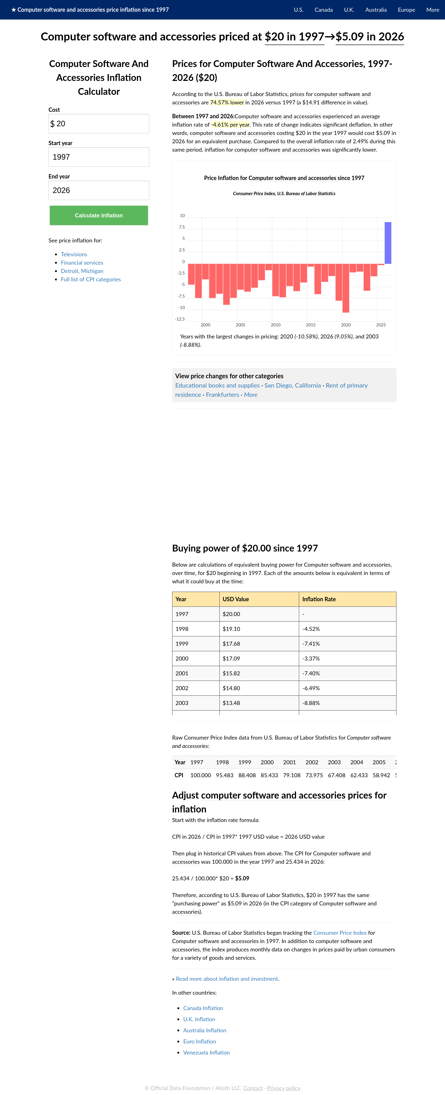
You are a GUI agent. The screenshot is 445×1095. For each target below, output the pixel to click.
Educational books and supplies (217, 385)
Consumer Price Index (340, 932)
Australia (376, 9)
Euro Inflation (199, 1041)
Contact (253, 1088)
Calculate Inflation (99, 215)
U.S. (298, 9)
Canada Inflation (203, 1008)
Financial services (82, 262)
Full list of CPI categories (91, 279)
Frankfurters (222, 394)
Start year (60, 143)
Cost (54, 109)
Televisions (74, 254)
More (432, 9)
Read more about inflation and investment (227, 978)
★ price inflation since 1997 (90, 9)
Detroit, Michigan (82, 270)
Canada (324, 9)
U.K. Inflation (199, 1019)
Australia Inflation (204, 1030)
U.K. (349, 9)
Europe (406, 9)
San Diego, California (293, 385)
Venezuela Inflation (206, 1052)
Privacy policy (283, 1088)
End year (59, 176)
